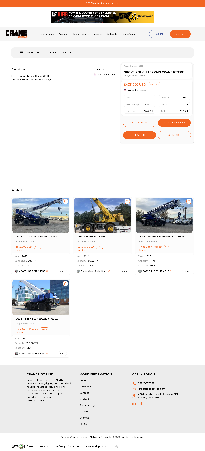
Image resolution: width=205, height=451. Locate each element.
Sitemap (84, 417)
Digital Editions (81, 34)
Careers (84, 411)
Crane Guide (128, 34)
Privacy (84, 424)
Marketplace (47, 34)
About (83, 380)
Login (159, 34)
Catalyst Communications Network (78, 446)
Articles (63, 34)
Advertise (98, 34)
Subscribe (112, 34)
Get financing (139, 122)
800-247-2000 (146, 383)
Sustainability (87, 405)
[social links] (134, 403)
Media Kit (85, 399)
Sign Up (180, 34)
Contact (84, 393)
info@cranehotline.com (151, 388)
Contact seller (174, 122)
